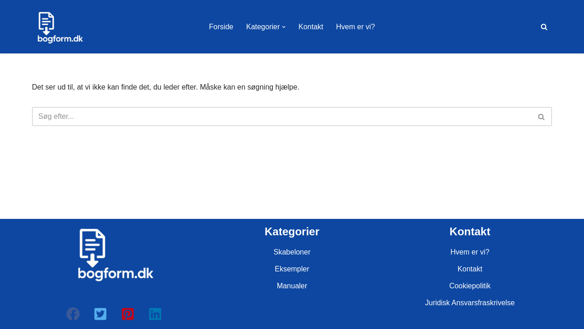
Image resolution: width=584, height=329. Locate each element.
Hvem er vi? (355, 27)
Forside (221, 27)
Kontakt (310, 27)
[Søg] (544, 26)
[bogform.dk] (59, 26)
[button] (284, 27)
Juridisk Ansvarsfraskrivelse (470, 303)
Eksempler (292, 269)
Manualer (292, 286)
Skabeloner (292, 252)
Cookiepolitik (470, 286)
